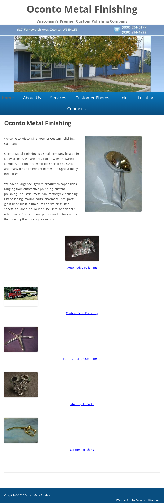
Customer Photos (92, 97)
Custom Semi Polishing (82, 313)
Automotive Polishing (82, 268)
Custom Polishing (82, 450)
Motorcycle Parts (82, 404)
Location (146, 97)
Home (7, 97)
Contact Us (78, 109)
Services (58, 97)
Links (124, 97)
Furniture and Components (82, 359)
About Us (32, 97)
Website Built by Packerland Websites (138, 500)
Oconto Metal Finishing (82, 8)
